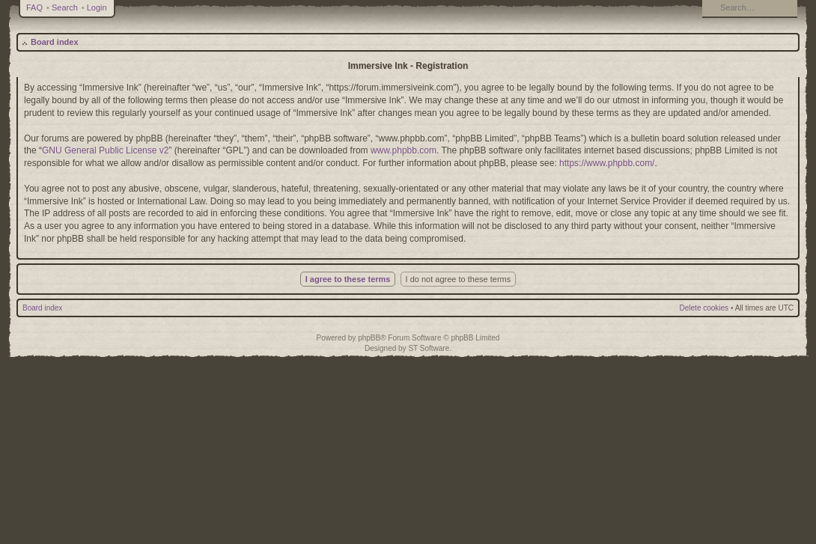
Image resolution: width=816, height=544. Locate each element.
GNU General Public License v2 (105, 150)
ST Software (428, 348)
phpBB (369, 338)
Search (65, 7)
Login (97, 7)
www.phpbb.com (403, 150)
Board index (55, 41)
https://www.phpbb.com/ (606, 163)
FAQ (34, 7)
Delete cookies (704, 308)
